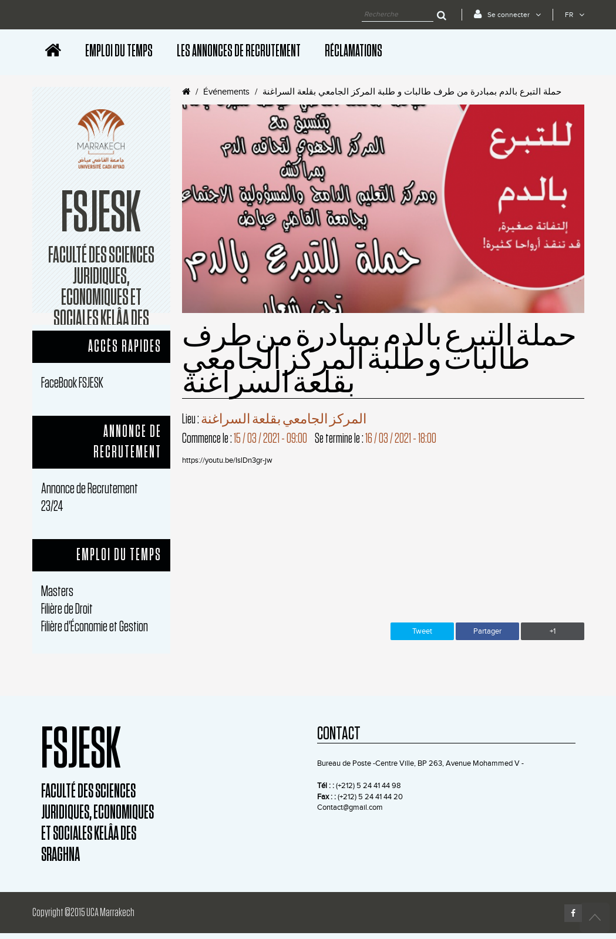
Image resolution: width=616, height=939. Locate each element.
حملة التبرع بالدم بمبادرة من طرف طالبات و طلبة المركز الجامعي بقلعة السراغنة (411, 92)
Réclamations (353, 51)
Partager (487, 631)
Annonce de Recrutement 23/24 (89, 498)
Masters (57, 591)
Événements (226, 92)
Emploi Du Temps (119, 51)
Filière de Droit (67, 609)
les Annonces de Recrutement (239, 51)
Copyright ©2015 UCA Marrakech (83, 912)
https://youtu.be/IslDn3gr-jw (227, 460)
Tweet (422, 631)
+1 (553, 631)
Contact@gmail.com (350, 807)
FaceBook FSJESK (72, 383)
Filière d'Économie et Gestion (94, 627)
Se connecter (507, 14)
